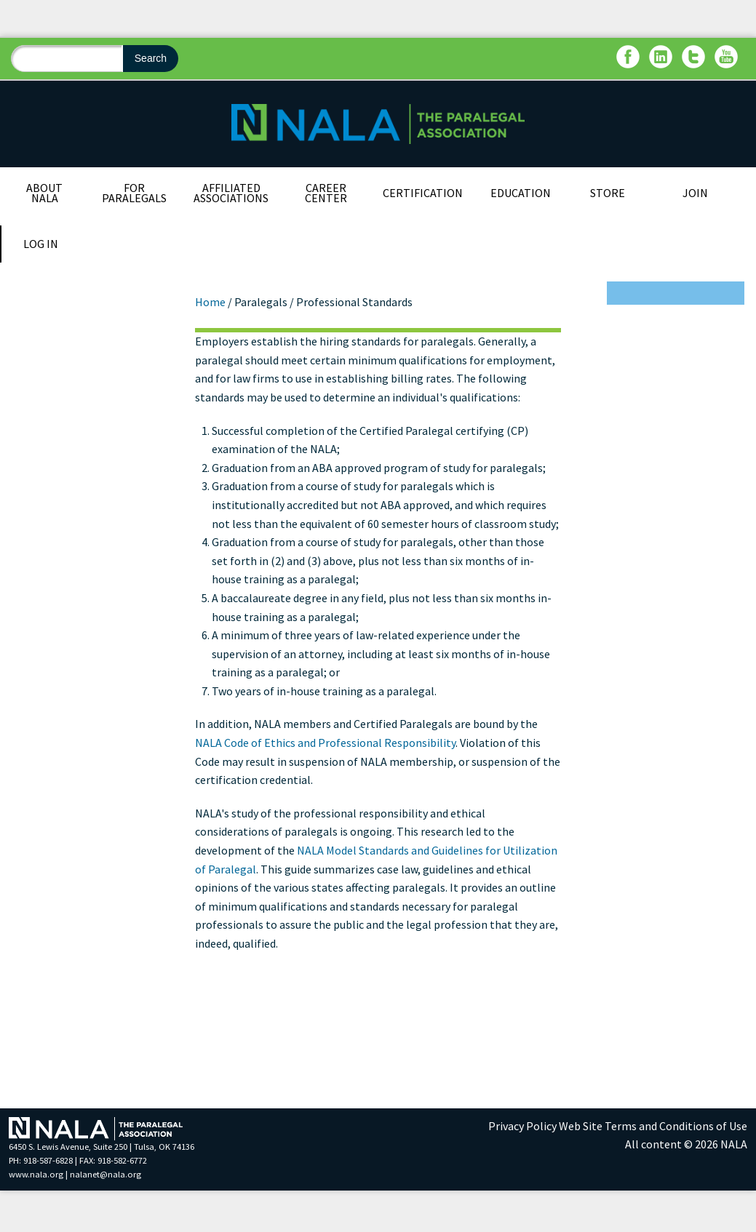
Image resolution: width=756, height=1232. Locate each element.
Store (607, 192)
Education (520, 192)
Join (695, 192)
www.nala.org (36, 1174)
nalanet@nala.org (105, 1174)
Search (151, 58)
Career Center (326, 192)
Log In (40, 243)
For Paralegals (134, 192)
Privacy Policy (522, 1126)
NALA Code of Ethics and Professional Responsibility (325, 742)
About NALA (44, 192)
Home (210, 302)
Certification (423, 192)
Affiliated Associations (231, 192)
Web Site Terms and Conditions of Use (653, 1126)
